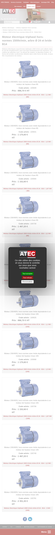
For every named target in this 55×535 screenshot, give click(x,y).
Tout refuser (27, 278)
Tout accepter (27, 274)
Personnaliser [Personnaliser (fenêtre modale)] (27, 282)
